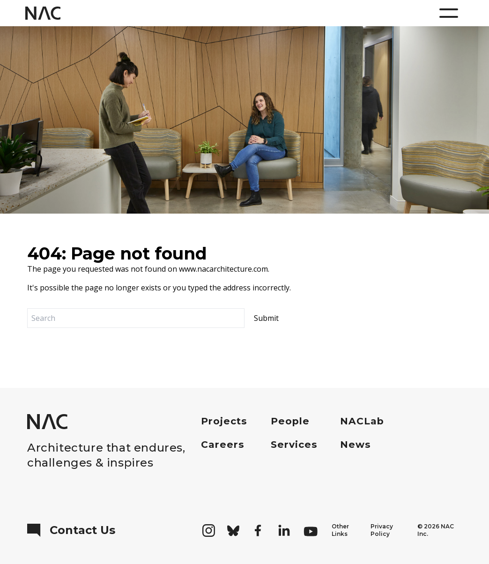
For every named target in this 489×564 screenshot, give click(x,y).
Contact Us (71, 530)
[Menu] (448, 13)
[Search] (135, 318)
